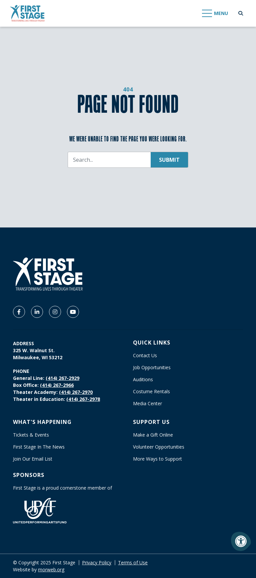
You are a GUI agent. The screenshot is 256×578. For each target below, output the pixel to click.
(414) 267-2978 (83, 399)
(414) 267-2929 (62, 378)
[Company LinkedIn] (37, 312)
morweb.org (51, 569)
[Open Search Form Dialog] (240, 13)
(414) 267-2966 (57, 385)
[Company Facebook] (19, 312)
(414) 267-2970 (76, 392)
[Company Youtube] (73, 312)
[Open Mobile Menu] (215, 13)
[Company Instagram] (55, 312)
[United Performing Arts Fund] (40, 510)
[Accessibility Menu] (241, 541)
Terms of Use (133, 562)
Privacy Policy (96, 562)
